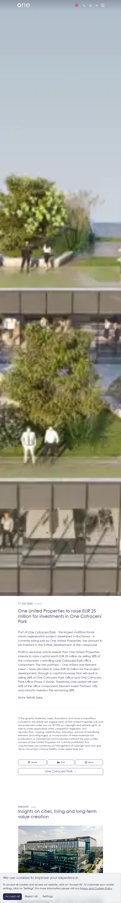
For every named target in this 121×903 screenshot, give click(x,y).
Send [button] (89, 762)
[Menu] (103, 5)
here (39, 697)
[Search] (96, 5)
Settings (48, 896)
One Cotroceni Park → (60, 771)
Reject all (31, 896)
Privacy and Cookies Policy (96, 888)
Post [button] (61, 762)
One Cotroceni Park (42, 632)
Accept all (12, 896)
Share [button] (32, 762)
